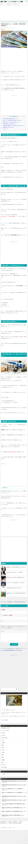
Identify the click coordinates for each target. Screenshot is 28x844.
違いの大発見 (4, 767)
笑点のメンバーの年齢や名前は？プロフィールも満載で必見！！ (13, 788)
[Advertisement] (14, 13)
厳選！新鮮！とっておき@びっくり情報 (12, 1)
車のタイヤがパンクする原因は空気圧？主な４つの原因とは (15, 582)
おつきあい (4, 735)
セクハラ (3, 740)
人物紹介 (3, 742)
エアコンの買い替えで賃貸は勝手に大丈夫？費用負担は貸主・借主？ (13, 803)
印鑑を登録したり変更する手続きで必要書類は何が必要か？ (16, 577)
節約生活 (3, 759)
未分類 (3, 752)
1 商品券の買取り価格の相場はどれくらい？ (10, 118)
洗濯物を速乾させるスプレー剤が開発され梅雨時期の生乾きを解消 (16, 593)
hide (17, 116)
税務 (3, 757)
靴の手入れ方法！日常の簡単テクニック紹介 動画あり (15, 572)
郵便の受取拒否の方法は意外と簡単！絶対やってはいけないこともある (14, 784)
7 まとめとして (5, 128)
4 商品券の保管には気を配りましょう (9, 123)
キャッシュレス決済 (5, 730)
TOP (9, 821)
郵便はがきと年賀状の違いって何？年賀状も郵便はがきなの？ (12, 807)
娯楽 (3, 747)
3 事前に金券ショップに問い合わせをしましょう (11, 122)
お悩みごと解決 (4, 737)
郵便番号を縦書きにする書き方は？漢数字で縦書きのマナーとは (13, 815)
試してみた (4, 764)
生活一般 (3, 29)
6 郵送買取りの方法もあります (8, 127)
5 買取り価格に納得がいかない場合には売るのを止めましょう (13, 125)
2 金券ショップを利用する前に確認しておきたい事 (11, 120)
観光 (3, 762)
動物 (3, 745)
